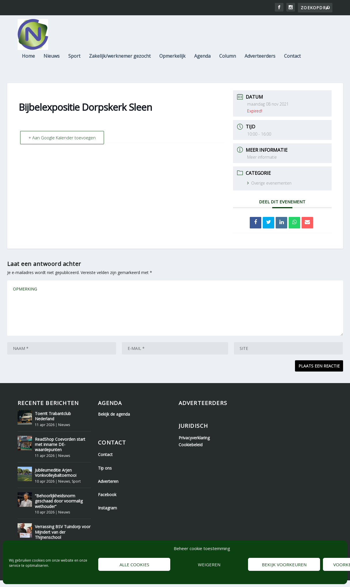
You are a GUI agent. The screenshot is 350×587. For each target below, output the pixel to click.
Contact (292, 58)
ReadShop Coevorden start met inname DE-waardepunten (60, 451)
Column (227, 58)
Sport (74, 58)
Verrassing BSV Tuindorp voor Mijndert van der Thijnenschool (62, 538)
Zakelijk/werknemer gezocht (120, 58)
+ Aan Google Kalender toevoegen (62, 144)
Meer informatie (262, 163)
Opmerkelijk (172, 58)
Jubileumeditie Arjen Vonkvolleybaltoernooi (55, 479)
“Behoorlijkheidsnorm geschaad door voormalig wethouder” (59, 507)
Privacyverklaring (194, 444)
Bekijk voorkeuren (284, 564)
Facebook (107, 501)
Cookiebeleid (191, 451)
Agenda (202, 58)
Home (28, 58)
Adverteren (108, 488)
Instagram (107, 514)
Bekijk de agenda (114, 420)
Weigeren (209, 564)
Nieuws (51, 58)
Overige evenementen (269, 189)
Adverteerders (260, 58)
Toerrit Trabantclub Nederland (53, 422)
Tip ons (105, 474)
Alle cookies (134, 564)
